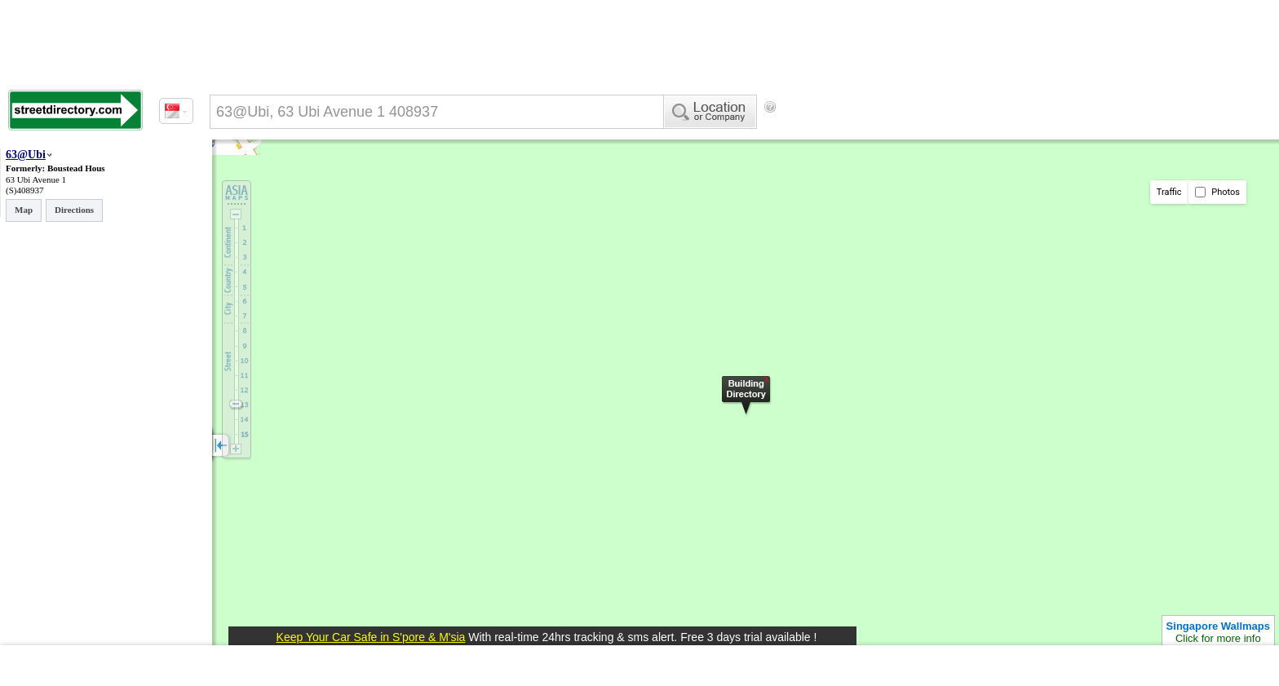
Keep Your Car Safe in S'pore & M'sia (371, 637)
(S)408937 (24, 190)
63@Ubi (26, 154)
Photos (1217, 192)
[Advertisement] (914, 134)
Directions (74, 210)
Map (24, 210)
